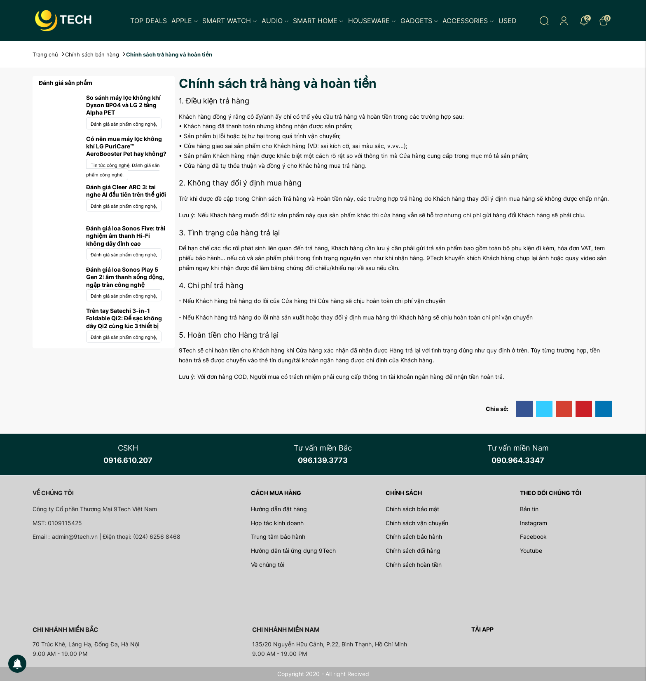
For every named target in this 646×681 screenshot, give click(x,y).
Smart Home (318, 20)
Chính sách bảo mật (412, 508)
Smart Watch (229, 20)
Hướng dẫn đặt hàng (279, 508)
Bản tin (529, 508)
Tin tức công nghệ (111, 165)
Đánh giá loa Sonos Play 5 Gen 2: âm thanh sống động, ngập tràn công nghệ (125, 277)
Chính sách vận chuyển (417, 522)
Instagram (533, 522)
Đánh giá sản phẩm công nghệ (124, 124)
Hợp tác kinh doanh (277, 522)
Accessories (468, 20)
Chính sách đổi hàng (413, 550)
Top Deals (148, 20)
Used (508, 20)
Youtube (531, 550)
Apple (184, 20)
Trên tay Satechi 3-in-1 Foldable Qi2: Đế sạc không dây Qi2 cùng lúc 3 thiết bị (124, 318)
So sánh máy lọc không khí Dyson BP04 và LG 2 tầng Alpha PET (123, 105)
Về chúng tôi (267, 564)
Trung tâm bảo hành (278, 536)
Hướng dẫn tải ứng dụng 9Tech (293, 550)
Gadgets (419, 20)
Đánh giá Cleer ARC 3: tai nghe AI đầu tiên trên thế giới (126, 190)
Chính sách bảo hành (414, 536)
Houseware (372, 20)
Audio (275, 20)
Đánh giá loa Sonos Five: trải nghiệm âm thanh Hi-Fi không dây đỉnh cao (125, 236)
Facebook (533, 536)
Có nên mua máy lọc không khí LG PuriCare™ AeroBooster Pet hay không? (126, 146)
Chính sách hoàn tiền (414, 564)
